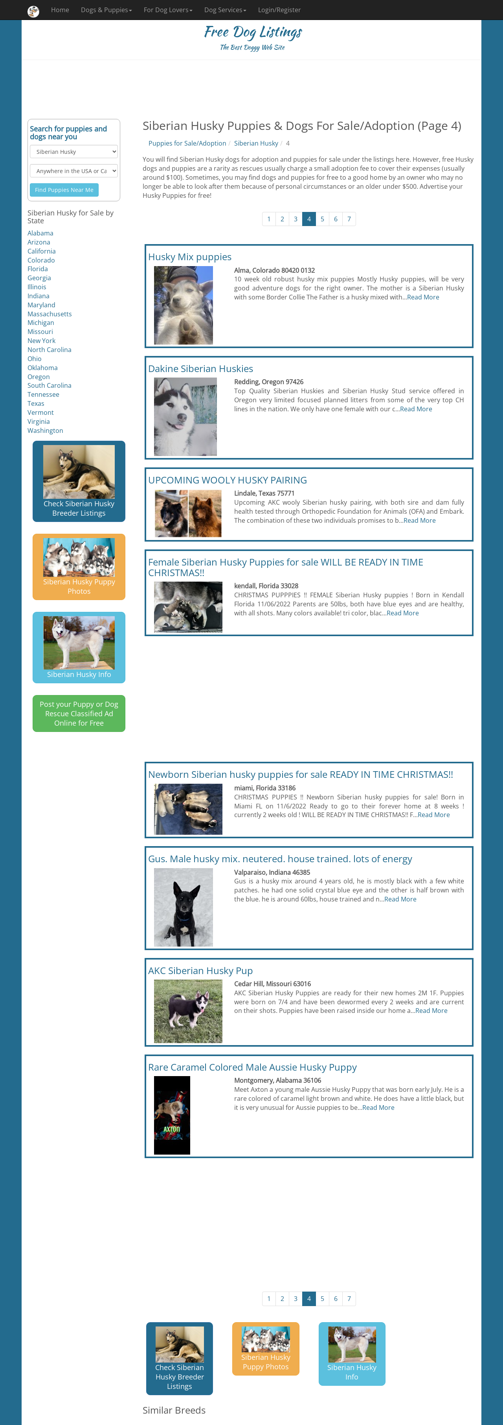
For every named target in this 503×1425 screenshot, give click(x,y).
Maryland (41, 305)
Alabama (40, 233)
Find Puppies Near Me (64, 189)
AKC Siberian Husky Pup (200, 970)
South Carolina (50, 385)
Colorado (41, 260)
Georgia (39, 278)
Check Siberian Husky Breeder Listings (79, 481)
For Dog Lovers (168, 9)
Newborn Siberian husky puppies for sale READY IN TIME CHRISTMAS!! (300, 774)
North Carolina (50, 349)
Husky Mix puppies (189, 256)
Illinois (37, 287)
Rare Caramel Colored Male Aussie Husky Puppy (252, 1066)
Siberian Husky (256, 143)
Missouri (40, 331)
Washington (45, 430)
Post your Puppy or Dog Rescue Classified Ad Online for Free (79, 713)
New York (41, 340)
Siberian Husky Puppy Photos (79, 567)
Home (60, 9)
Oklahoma (43, 367)
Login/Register (279, 9)
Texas (36, 403)
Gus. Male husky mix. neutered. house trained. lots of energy (280, 858)
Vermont (41, 412)
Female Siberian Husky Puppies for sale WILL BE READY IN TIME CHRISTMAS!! (285, 566)
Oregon (39, 376)
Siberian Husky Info (79, 647)
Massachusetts (50, 314)
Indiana (39, 296)
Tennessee (43, 394)
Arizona (39, 242)
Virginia (39, 421)
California (42, 251)
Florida (38, 269)
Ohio (35, 358)
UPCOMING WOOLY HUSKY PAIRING (227, 479)
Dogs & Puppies (106, 9)
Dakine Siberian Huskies (200, 368)
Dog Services (225, 9)
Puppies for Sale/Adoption (187, 143)
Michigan (41, 322)
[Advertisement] (251, 89)
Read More (423, 297)
